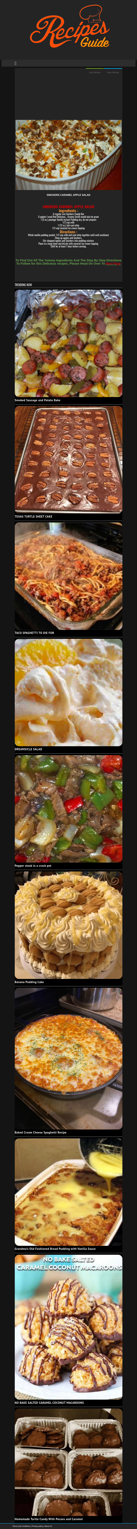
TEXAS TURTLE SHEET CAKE (33, 516)
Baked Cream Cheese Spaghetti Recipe (41, 1132)
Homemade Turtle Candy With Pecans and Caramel (49, 1519)
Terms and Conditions (21, 1526)
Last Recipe (94, 72)
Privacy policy (38, 1526)
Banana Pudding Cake (29, 982)
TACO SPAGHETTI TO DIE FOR (34, 633)
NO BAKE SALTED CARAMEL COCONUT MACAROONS (49, 1403)
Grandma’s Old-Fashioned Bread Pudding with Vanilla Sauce (55, 1249)
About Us (48, 1526)
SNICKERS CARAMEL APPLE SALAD (68, 195)
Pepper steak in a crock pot (33, 865)
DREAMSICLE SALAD (28, 749)
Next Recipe (113, 72)
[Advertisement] (69, 98)
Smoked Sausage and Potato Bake (37, 400)
